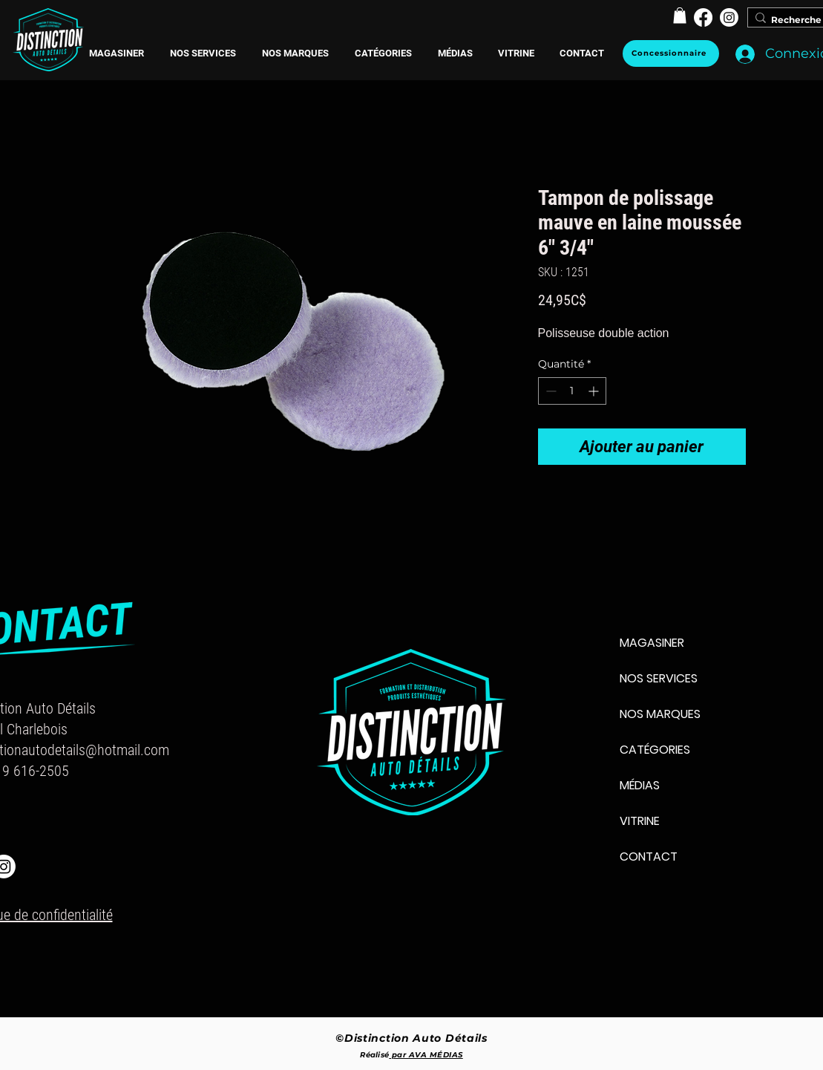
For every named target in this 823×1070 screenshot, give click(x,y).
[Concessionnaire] (671, 53)
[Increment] (595, 391)
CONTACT (649, 856)
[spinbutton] (572, 391)
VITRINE (640, 820)
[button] (295, 53)
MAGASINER (652, 642)
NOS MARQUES (660, 713)
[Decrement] (549, 391)
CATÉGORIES (655, 749)
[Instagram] (729, 17)
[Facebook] (703, 17)
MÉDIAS (640, 785)
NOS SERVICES (659, 678)
